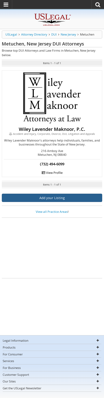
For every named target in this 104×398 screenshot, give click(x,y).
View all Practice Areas (52, 212)
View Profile (52, 173)
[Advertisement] (52, 246)
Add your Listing (52, 198)
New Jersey (68, 34)
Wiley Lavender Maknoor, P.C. (52, 129)
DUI (54, 34)
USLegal (11, 34)
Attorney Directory (34, 34)
